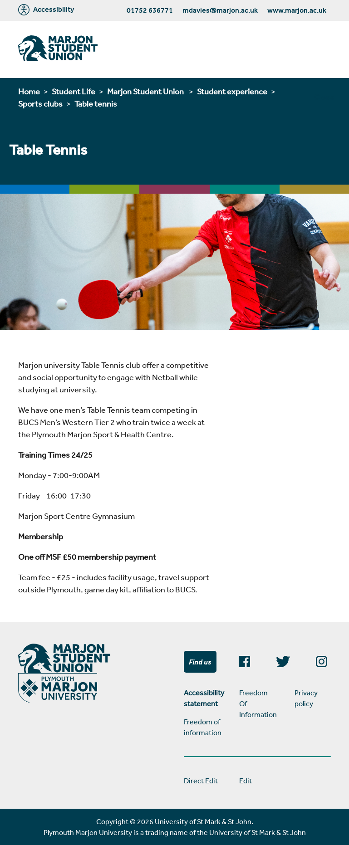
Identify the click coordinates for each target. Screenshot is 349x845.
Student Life (73, 91)
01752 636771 (150, 10)
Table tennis (95, 103)
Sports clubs (40, 103)
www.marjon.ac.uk (296, 10)
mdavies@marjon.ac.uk (220, 10)
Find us (200, 661)
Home (29, 91)
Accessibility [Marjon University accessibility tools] (46, 9)
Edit (245, 780)
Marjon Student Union (146, 91)
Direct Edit (201, 780)
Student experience (232, 91)
